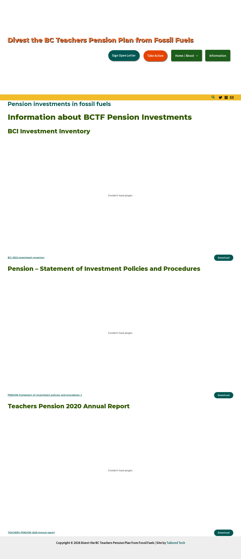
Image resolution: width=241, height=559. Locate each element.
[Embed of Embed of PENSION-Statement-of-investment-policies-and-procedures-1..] (120, 332)
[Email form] (231, 97)
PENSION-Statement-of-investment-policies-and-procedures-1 (45, 395)
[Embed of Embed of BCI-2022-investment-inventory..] (120, 195)
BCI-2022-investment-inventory (26, 257)
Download (224, 257)
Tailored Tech (175, 543)
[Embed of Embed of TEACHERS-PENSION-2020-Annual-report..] (120, 470)
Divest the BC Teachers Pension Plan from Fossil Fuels (100, 40)
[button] (124, 55)
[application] (196, 55)
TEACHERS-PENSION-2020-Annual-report (31, 532)
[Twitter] (220, 97)
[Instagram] (226, 97)
